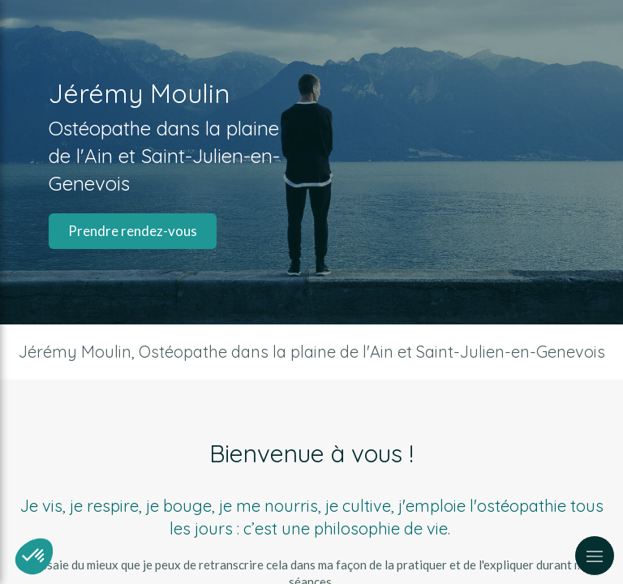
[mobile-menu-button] (594, 555)
